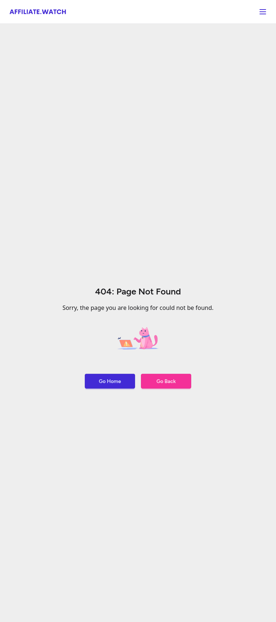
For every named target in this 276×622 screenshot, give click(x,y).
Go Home (110, 381)
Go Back (166, 381)
